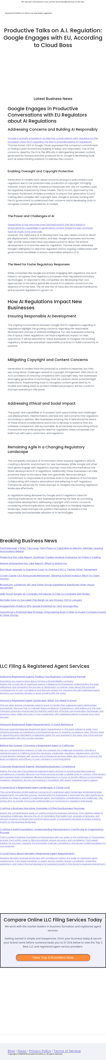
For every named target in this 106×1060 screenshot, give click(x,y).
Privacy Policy (40, 1051)
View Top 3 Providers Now (53, 957)
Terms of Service (67, 1051)
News (22, 1051)
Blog (11, 1051)
